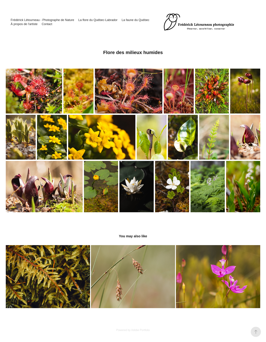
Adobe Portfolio (140, 330)
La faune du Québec (135, 20)
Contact (47, 24)
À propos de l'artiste (24, 24)
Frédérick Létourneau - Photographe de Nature (42, 20)
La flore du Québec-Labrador (97, 20)
